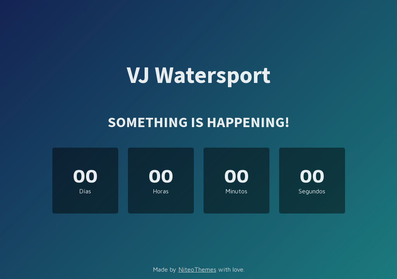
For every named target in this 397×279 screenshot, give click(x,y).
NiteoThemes (197, 269)
